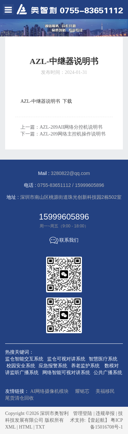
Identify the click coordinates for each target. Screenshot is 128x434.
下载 (67, 101)
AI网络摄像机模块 (49, 391)
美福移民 (105, 391)
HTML (25, 427)
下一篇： (62, 133)
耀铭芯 (82, 391)
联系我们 (64, 240)
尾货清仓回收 (19, 398)
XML (10, 427)
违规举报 (105, 413)
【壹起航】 (98, 420)
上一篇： (61, 127)
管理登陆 (82, 413)
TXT (40, 427)
